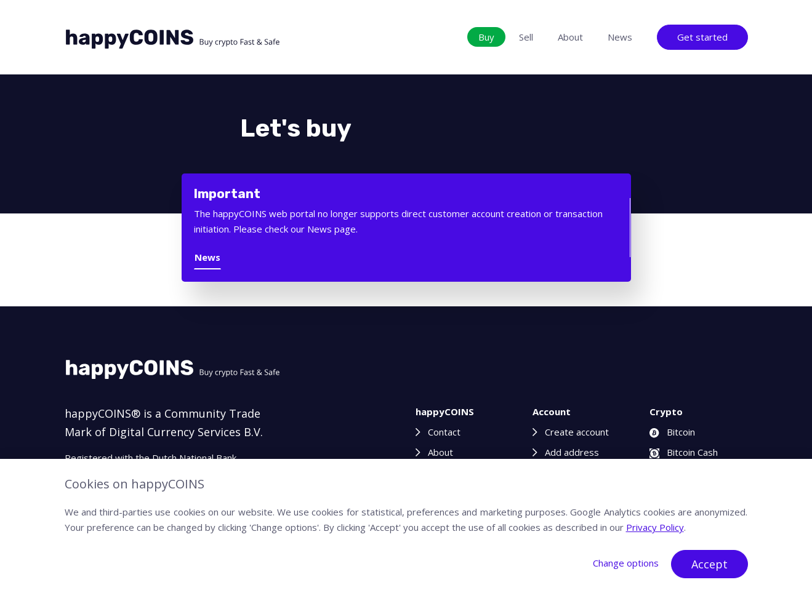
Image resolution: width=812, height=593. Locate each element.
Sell (526, 37)
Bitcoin (672, 432)
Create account (577, 432)
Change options (626, 563)
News (620, 37)
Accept (709, 564)
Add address (572, 452)
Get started (702, 37)
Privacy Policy (655, 527)
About (570, 37)
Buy (486, 37)
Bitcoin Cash (683, 452)
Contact (444, 432)
